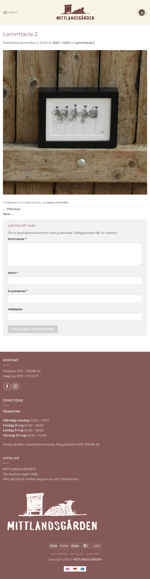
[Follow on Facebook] (7, 386)
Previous (11, 209)
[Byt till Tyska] (75, 569)
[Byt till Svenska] (82, 569)
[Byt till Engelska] (67, 569)
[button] (10, 12)
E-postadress (17, 291)
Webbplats (15, 309)
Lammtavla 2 (85, 43)
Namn (13, 273)
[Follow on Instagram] (15, 386)
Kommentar (17, 239)
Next (8, 214)
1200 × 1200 (61, 43)
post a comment (57, 202)
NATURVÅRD (59, 553)
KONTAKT (92, 553)
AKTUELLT (77, 553)
